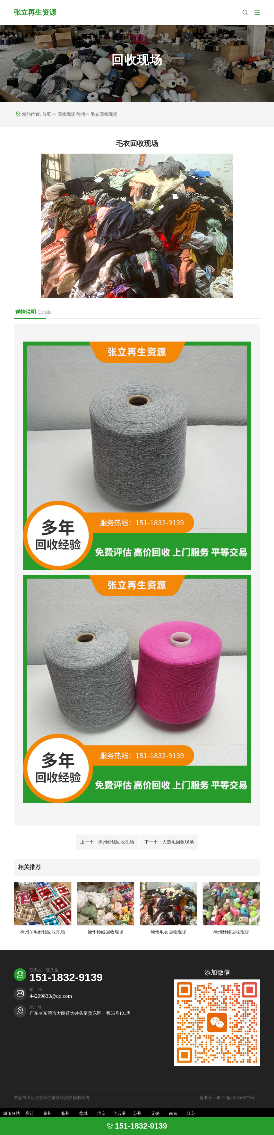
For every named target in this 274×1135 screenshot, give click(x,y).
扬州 (65, 1113)
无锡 (155, 1113)
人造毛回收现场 (169, 842)
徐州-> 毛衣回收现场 (96, 114)
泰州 (47, 1113)
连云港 (119, 1113)
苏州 (137, 1113)
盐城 (83, 1113)
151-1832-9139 (66, 977)
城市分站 (11, 1113)
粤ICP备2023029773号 (236, 1098)
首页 (47, 114)
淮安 (101, 1113)
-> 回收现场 (64, 114)
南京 (173, 1113)
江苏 (191, 1113)
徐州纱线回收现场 (107, 842)
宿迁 (29, 1113)
